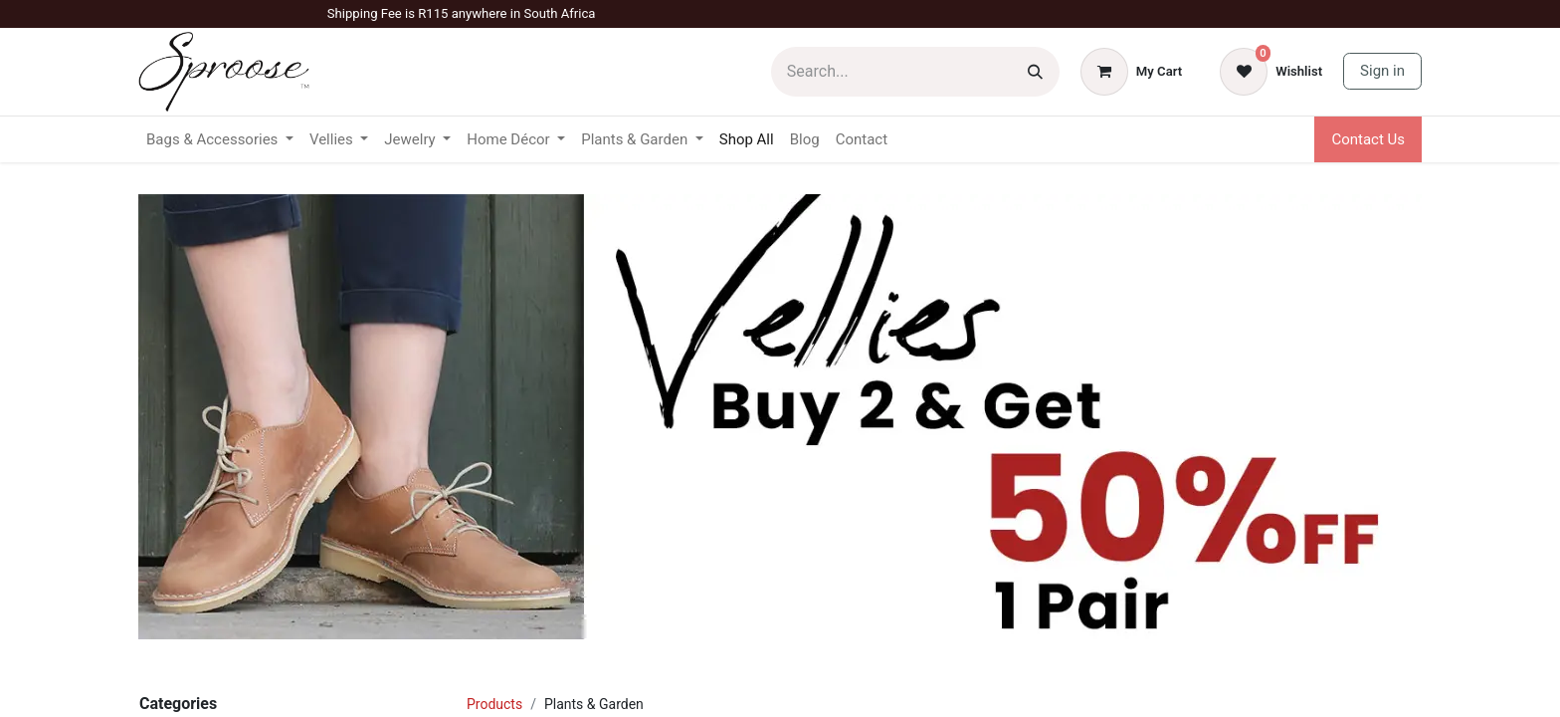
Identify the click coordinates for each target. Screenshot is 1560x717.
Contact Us (1368, 139)
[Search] (1035, 72)
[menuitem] (746, 139)
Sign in (1382, 71)
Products (494, 704)
